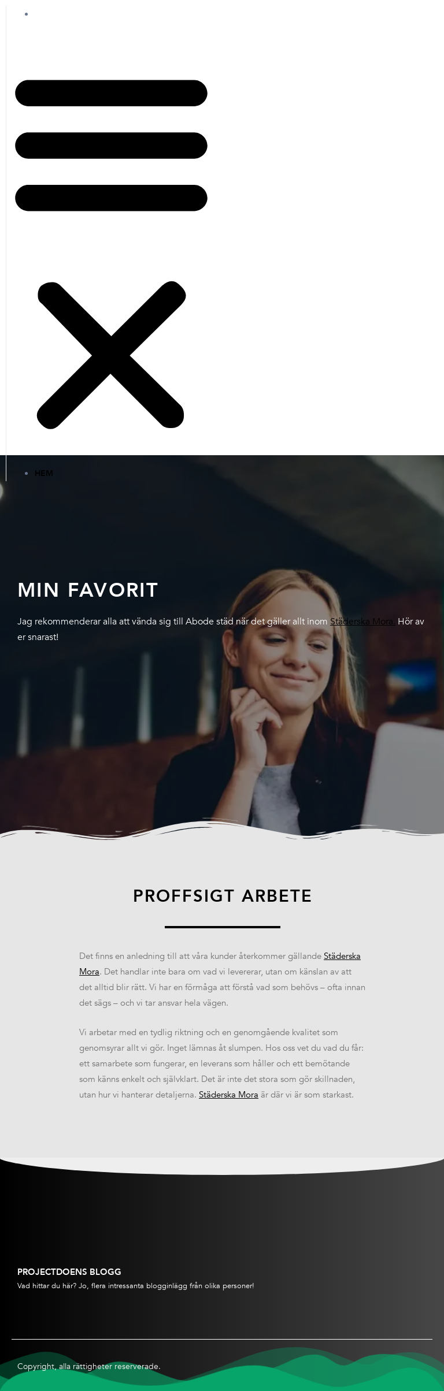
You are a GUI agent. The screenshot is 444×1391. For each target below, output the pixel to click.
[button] (111, 250)
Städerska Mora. (362, 621)
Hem (55, 14)
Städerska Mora (228, 1094)
